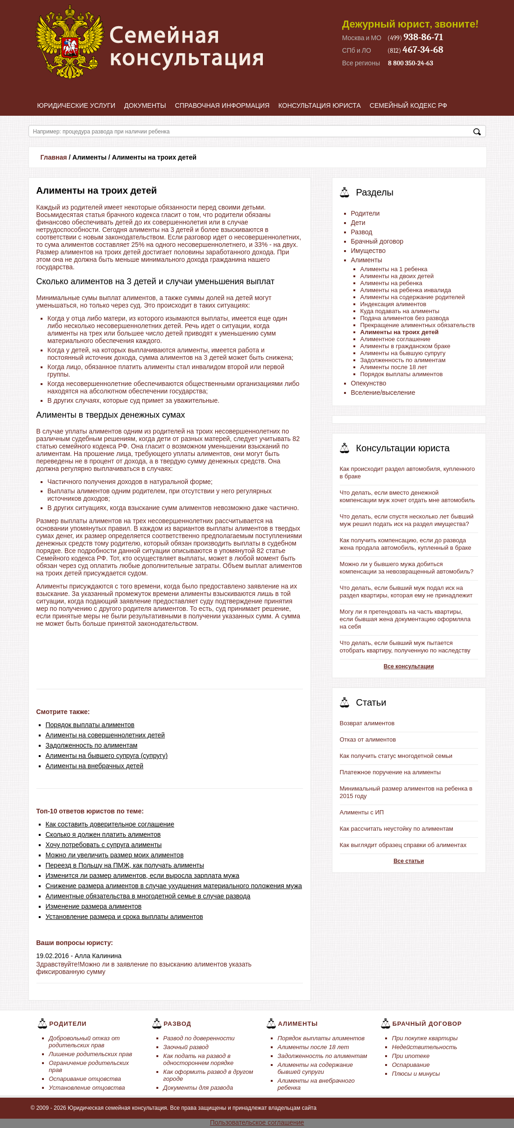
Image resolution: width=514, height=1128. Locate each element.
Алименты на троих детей (399, 332)
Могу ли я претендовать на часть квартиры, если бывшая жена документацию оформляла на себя (405, 619)
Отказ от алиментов (368, 739)
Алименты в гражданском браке (405, 346)
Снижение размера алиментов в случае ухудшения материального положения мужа (174, 886)
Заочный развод (186, 1047)
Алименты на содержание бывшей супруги (315, 1068)
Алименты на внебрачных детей (95, 766)
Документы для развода (198, 1087)
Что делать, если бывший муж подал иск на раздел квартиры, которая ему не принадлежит (406, 591)
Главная (54, 157)
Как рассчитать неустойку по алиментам (396, 828)
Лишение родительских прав (91, 1054)
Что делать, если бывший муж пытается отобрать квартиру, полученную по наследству (405, 646)
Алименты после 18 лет (393, 367)
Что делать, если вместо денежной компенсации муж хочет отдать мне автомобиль (407, 496)
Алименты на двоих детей (397, 276)
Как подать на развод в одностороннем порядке (198, 1059)
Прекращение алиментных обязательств (417, 325)
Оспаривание (411, 1064)
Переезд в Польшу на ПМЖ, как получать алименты (125, 865)
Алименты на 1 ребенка (394, 269)
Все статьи (409, 861)
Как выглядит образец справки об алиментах (403, 844)
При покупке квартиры (425, 1038)
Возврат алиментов (367, 723)
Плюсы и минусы (416, 1073)
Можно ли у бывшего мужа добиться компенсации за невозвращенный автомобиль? (407, 567)
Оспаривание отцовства (85, 1078)
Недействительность (425, 1047)
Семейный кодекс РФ (408, 105)
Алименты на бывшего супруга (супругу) (107, 755)
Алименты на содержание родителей (412, 297)
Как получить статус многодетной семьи (396, 755)
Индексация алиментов (393, 304)
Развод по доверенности (199, 1038)
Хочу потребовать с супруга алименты (104, 844)
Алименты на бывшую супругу (403, 353)
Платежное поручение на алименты (390, 772)
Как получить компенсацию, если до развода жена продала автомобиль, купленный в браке (406, 544)
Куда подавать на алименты (400, 311)
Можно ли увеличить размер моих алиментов (115, 855)
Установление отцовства (87, 1087)
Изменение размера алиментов (94, 906)
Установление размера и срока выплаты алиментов (124, 916)
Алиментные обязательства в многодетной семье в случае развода (148, 896)
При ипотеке (411, 1055)
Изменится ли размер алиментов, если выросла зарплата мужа (142, 875)
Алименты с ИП (362, 812)
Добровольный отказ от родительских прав (84, 1042)
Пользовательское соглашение (257, 1122)
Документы (145, 105)
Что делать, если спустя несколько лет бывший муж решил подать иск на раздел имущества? (407, 520)
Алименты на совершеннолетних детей (105, 735)
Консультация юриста (319, 105)
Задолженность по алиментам (92, 745)
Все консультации (409, 666)
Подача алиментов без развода (404, 318)
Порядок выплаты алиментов (90, 725)
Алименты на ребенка (391, 283)
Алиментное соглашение (395, 339)
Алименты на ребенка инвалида (405, 290)
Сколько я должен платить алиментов (103, 834)
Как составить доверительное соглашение (110, 824)
